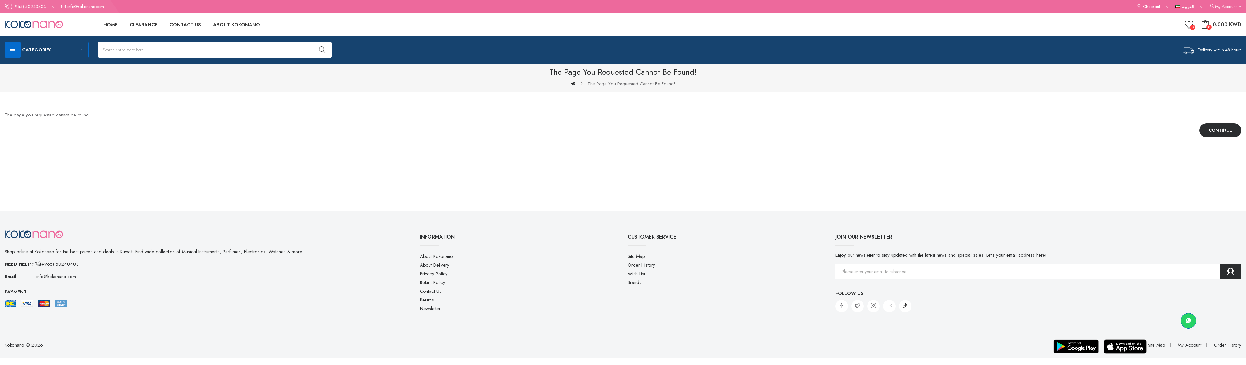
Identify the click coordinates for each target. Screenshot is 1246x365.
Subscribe (1230, 271)
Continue (1220, 130)
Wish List (636, 273)
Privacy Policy (434, 273)
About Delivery (434, 265)
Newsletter (430, 308)
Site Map (636, 256)
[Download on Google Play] (1070, 347)
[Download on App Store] (1123, 347)
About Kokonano (436, 256)
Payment (16, 292)
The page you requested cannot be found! (631, 83)
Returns (427, 299)
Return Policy (432, 282)
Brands (634, 282)
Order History (641, 265)
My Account (1189, 345)
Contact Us (430, 291)
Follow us (849, 293)
